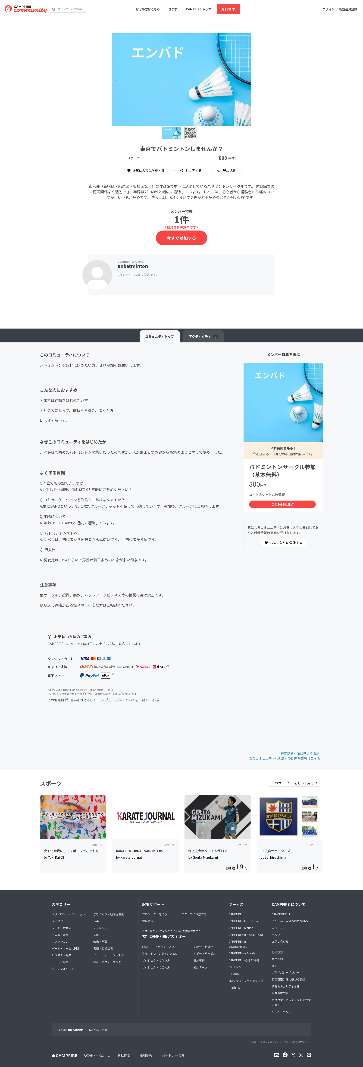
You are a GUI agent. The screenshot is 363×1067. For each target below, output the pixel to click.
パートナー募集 (173, 1055)
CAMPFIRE (235, 914)
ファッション (60, 941)
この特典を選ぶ (282, 504)
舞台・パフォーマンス (107, 962)
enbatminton (133, 266)
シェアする (193, 170)
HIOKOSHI (235, 974)
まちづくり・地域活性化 (108, 914)
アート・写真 (60, 962)
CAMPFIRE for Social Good (246, 935)
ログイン (329, 9)
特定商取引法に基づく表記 (300, 753)
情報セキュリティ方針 (285, 986)
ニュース (277, 928)
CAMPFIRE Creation (241, 928)
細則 (274, 966)
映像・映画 (100, 941)
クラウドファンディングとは (160, 953)
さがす (172, 9)
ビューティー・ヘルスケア (109, 955)
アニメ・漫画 (60, 935)
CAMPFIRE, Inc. (98, 1055)
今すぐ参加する (181, 238)
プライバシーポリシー (286, 972)
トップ (159, 336)
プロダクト (59, 921)
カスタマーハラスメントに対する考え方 (291, 1002)
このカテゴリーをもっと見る (293, 783)
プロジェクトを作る (154, 914)
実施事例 (199, 960)
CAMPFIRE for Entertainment (238, 943)
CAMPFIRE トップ (198, 9)
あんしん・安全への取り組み (290, 921)
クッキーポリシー (283, 1012)
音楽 (96, 921)
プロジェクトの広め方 (156, 967)
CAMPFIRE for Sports (242, 953)
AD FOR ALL (236, 967)
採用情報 (146, 1055)
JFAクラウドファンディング (246, 981)
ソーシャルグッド (63, 969)
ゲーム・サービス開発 (66, 948)
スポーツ (98, 935)
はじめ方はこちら (148, 9)
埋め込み (229, 170)
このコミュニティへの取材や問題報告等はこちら (284, 758)
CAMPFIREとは (281, 914)
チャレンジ (100, 928)
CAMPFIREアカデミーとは (158, 947)
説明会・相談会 (203, 947)
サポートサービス (205, 953)
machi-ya (235, 987)
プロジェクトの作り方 (156, 960)
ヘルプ (276, 935)
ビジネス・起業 (61, 955)
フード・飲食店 (61, 928)
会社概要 (123, 1055)
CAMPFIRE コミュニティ (244, 921)
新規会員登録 (348, 9)
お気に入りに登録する (146, 170)
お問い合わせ (280, 941)
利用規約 (277, 959)
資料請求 (228, 9)
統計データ (200, 967)
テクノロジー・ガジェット (68, 914)
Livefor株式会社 (97, 1030)
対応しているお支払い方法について (109, 700)
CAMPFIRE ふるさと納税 (244, 960)
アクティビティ (203, 336)
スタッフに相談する (194, 914)
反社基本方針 (280, 993)
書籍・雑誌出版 (103, 948)
